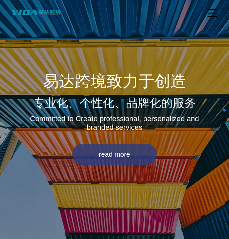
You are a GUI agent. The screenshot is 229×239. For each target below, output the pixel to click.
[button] (224, 110)
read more (114, 154)
